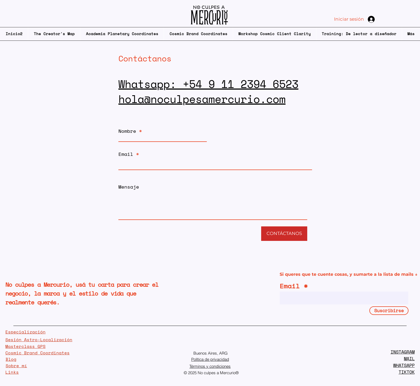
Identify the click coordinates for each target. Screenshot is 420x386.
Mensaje (128, 186)
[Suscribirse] (388, 310)
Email (125, 154)
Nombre (127, 130)
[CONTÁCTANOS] (284, 233)
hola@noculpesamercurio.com (202, 99)
